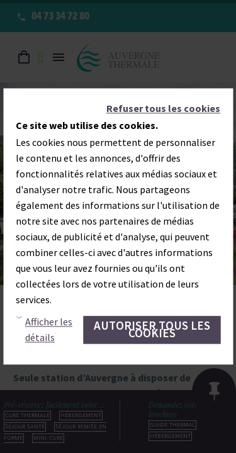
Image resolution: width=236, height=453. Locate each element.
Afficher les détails (48, 330)
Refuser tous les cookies (163, 108)
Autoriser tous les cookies (152, 329)
